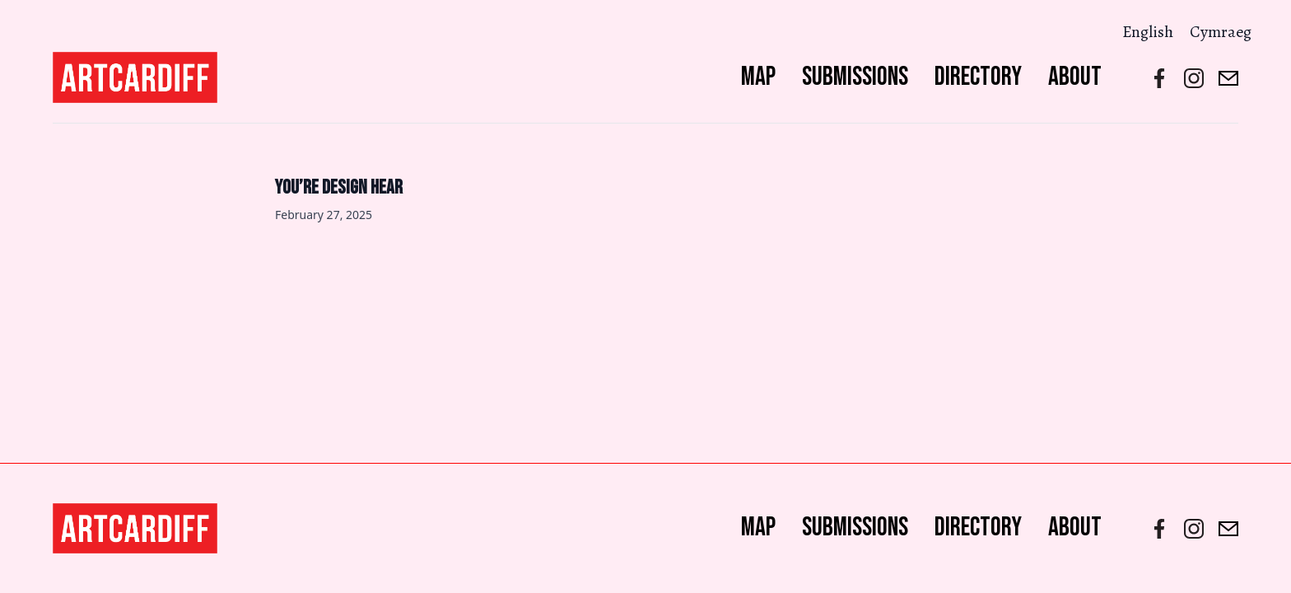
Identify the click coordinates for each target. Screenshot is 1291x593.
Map (758, 77)
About (1075, 77)
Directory (978, 77)
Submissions (855, 77)
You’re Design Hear (339, 187)
